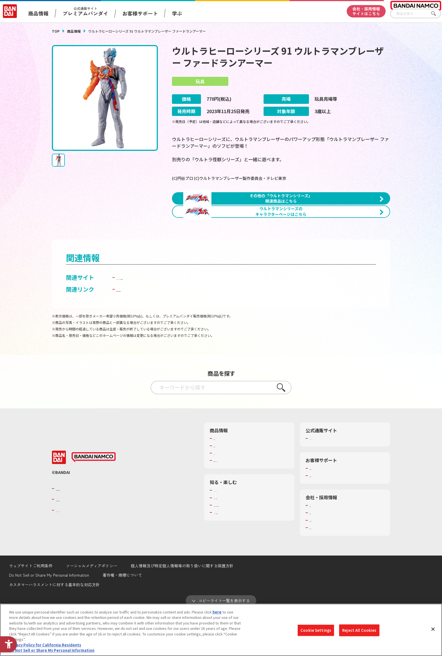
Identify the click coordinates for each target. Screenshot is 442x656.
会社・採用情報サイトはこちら (366, 11)
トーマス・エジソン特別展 (236, 542)
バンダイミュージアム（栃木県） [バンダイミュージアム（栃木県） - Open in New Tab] (241, 556)
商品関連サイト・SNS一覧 (235, 504)
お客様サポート (140, 13)
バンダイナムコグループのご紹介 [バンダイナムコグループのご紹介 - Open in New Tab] (89, 533)
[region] (221, 630)
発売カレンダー (226, 490)
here (217, 612)
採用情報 (317, 557)
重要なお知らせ (322, 520)
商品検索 (221, 482)
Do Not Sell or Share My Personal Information (51, 650)
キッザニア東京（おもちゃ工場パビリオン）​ (250, 549)
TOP (55, 31)
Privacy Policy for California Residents (45, 645)
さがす (436, 14)
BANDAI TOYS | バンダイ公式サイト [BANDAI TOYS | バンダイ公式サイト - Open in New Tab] (162, 322)
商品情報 (74, 31)
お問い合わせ (321, 572)
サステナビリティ (324, 564)
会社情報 (317, 549)
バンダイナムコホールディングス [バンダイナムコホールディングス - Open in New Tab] (89, 544)
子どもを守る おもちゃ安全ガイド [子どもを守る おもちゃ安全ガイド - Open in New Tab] (159, 334)
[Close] (433, 629)
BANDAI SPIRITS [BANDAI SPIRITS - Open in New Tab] (73, 555)
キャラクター (224, 497)
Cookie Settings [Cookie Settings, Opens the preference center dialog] (315, 630)
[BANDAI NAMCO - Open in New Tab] (94, 502)
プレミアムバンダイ (326, 482)
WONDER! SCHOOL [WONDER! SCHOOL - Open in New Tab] (229, 534)
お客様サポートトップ (328, 512)
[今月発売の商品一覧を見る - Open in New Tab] (337, 257)
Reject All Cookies (359, 630)
